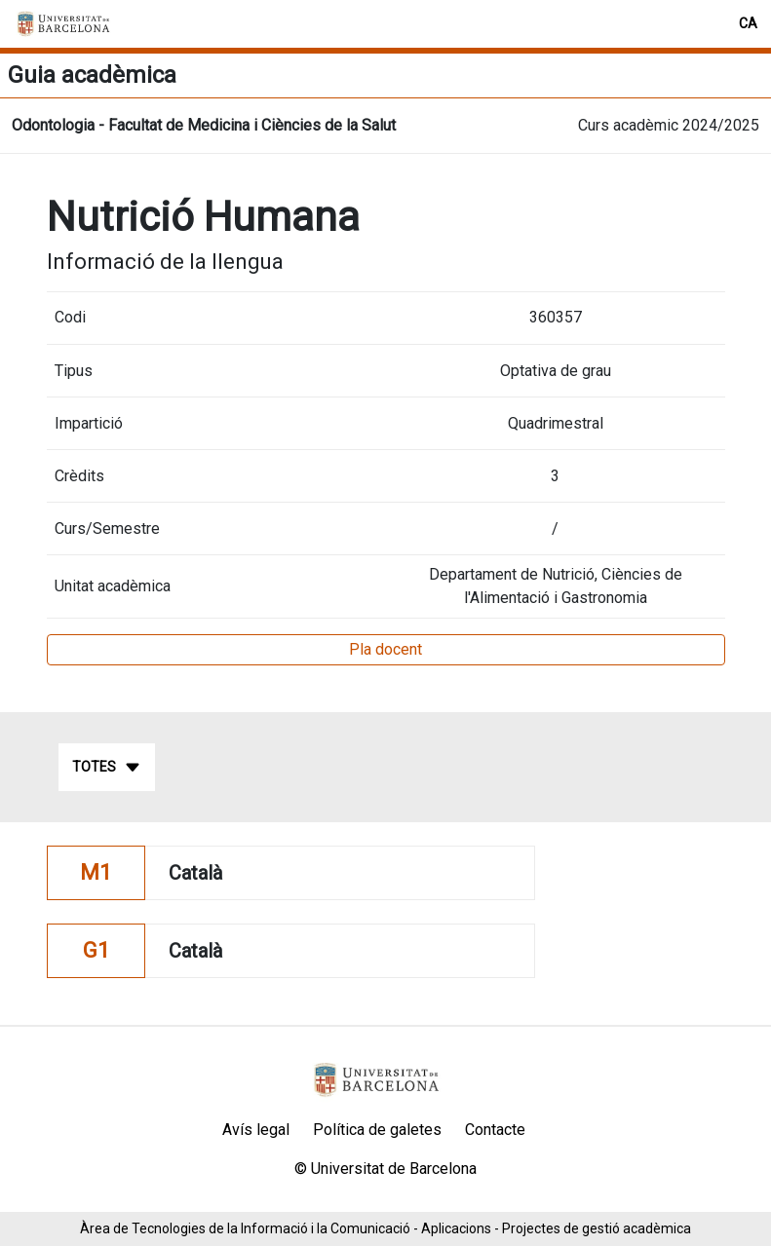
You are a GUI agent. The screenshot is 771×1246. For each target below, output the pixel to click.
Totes (106, 767)
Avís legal (255, 1129)
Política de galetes (377, 1129)
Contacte (495, 1129)
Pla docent (385, 649)
